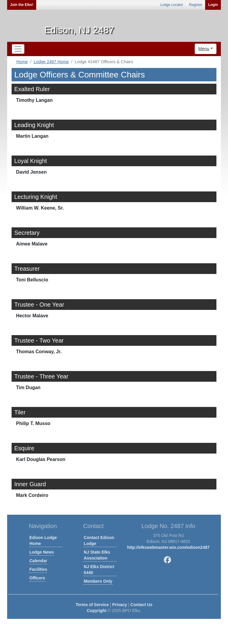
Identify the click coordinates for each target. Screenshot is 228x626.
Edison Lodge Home (43, 540)
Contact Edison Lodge (99, 540)
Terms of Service (92, 604)
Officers (37, 578)
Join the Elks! (21, 5)
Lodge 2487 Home (51, 61)
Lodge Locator (171, 5)
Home (22, 61)
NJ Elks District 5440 (99, 569)
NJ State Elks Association (97, 555)
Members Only (98, 581)
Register (195, 5)
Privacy (119, 604)
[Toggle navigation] (18, 49)
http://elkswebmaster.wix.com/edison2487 (168, 547)
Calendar (38, 560)
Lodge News (41, 552)
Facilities (38, 569)
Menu (204, 48)
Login (213, 5)
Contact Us (141, 604)
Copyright (96, 610)
